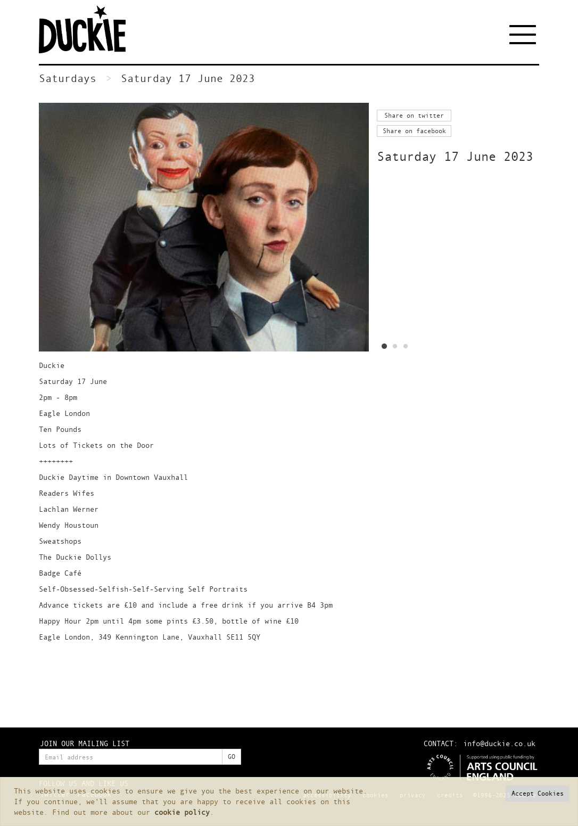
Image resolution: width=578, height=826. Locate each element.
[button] (537, 794)
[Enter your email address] (130, 757)
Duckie (89, 29)
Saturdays (67, 78)
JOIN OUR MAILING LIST (84, 743)
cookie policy (182, 811)
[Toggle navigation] (524, 34)
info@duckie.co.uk (499, 743)
